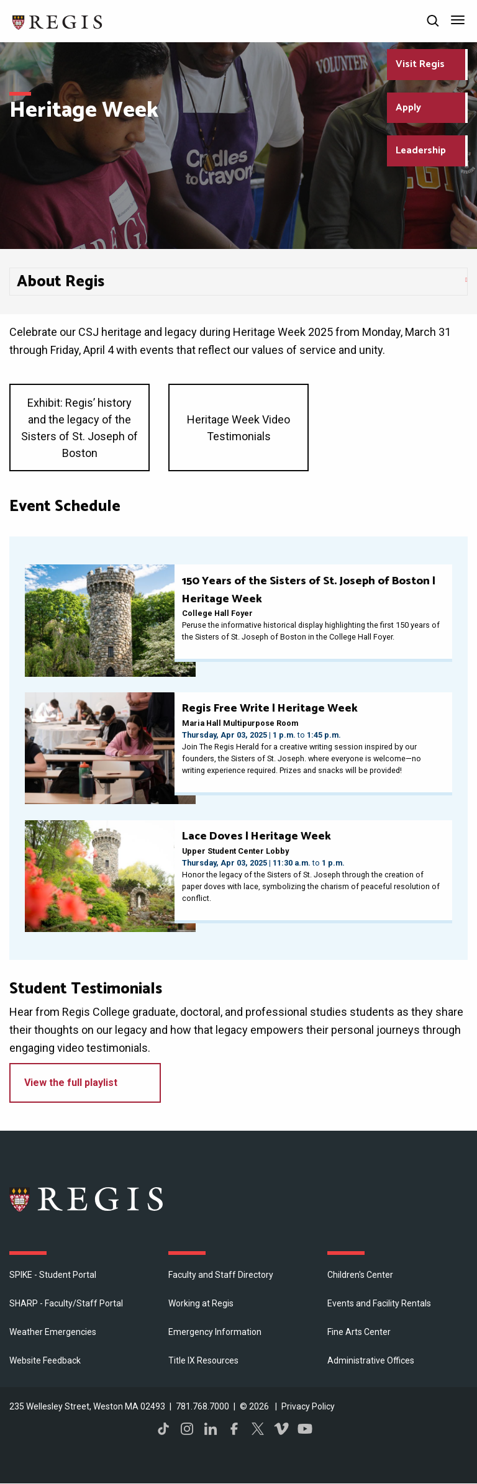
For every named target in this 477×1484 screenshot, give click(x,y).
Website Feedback (45, 1360)
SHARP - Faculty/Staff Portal (66, 1303)
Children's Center (360, 1275)
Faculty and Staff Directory (220, 1275)
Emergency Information (214, 1332)
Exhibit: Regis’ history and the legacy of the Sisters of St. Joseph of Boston (79, 427)
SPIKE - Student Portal (52, 1275)
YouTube (305, 1429)
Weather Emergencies (52, 1332)
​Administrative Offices (370, 1360)
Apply (408, 107)
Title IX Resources (203, 1360)
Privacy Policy (308, 1406)
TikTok (163, 1429)
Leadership (421, 150)
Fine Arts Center (359, 1332)
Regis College (87, 1199)
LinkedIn (210, 1429)
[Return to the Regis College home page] (57, 20)
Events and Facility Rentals (379, 1303)
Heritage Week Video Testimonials (238, 428)
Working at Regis (201, 1303)
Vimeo (281, 1429)
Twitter (257, 1429)
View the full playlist (70, 1082)
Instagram (186, 1429)
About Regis (60, 282)
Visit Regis (420, 64)
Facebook (234, 1429)
